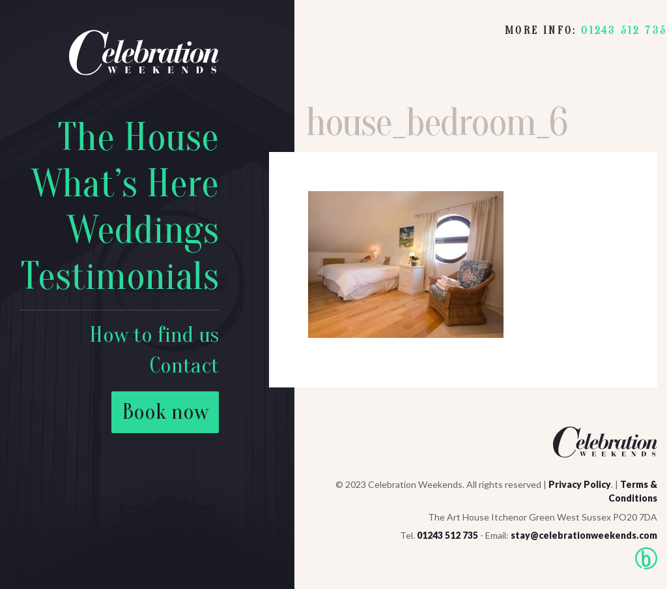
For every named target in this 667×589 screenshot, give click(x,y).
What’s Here (125, 184)
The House (138, 137)
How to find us (154, 335)
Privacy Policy (579, 484)
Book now (165, 412)
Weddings (142, 230)
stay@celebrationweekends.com (584, 535)
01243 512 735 (624, 31)
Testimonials (119, 276)
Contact (184, 365)
